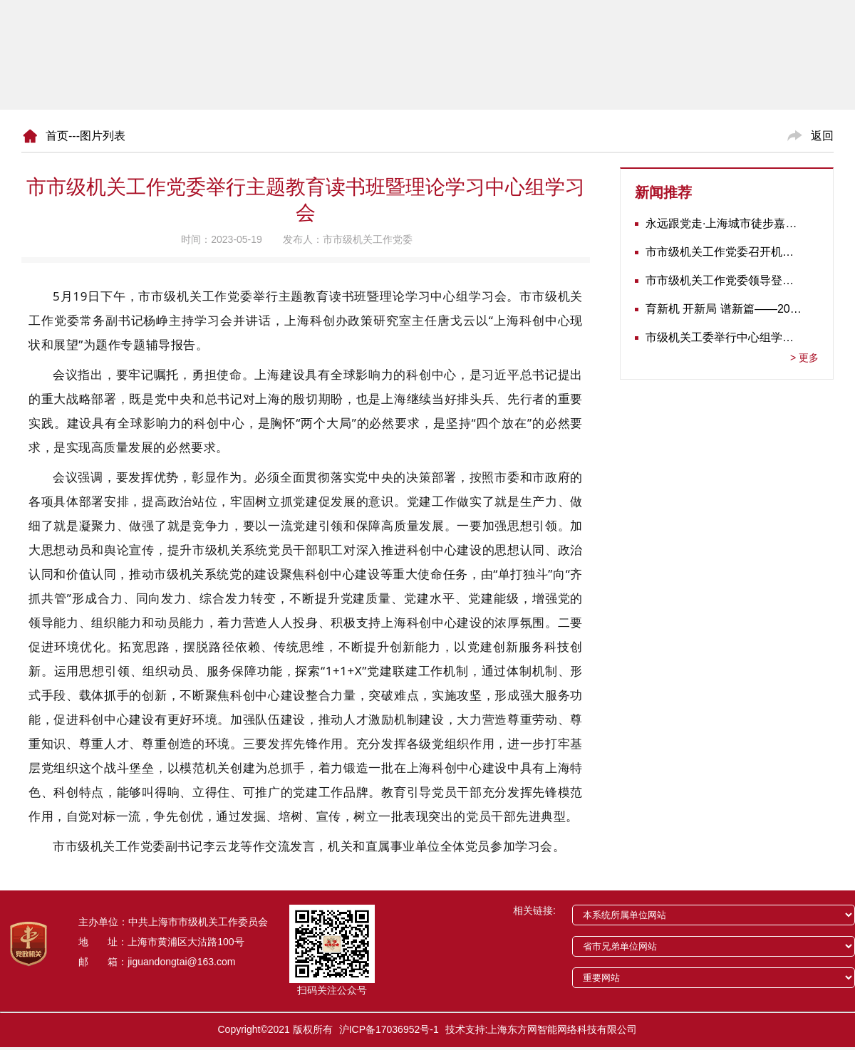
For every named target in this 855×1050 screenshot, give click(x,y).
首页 (57, 136)
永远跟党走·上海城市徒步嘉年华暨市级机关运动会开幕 (724, 223)
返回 (822, 136)
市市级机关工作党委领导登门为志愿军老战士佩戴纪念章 (724, 280)
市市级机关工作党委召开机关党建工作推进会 (724, 252)
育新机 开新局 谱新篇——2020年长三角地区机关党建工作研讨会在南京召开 (724, 309)
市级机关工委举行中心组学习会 (724, 337)
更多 (804, 357)
